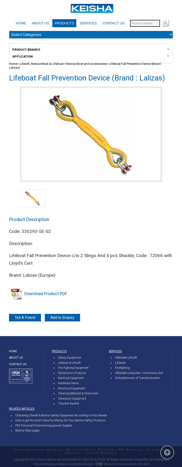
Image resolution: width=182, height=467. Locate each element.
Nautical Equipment (71, 378)
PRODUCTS (64, 23)
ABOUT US (40, 23)
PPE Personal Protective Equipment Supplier (43, 425)
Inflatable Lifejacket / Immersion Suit (139, 373)
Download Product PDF (38, 293)
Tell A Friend (25, 317)
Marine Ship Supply (27, 430)
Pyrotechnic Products (72, 373)
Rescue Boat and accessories (86, 64)
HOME (21, 23)
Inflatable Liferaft (126, 357)
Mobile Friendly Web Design (75, 464)
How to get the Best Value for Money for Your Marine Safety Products (60, 420)
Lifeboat (120, 363)
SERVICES (88, 23)
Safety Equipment (69, 357)
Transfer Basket (68, 403)
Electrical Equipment (71, 388)
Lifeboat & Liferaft (69, 363)
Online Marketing (44, 464)
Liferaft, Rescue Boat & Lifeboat (42, 64)
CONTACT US (113, 23)
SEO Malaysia (158, 459)
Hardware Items (68, 383)
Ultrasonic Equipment (72, 398)
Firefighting (122, 367)
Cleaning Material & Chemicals (78, 393)
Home (13, 64)
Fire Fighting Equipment (73, 367)
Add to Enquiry (62, 317)
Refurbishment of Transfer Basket (137, 378)
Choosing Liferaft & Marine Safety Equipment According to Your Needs (61, 415)
